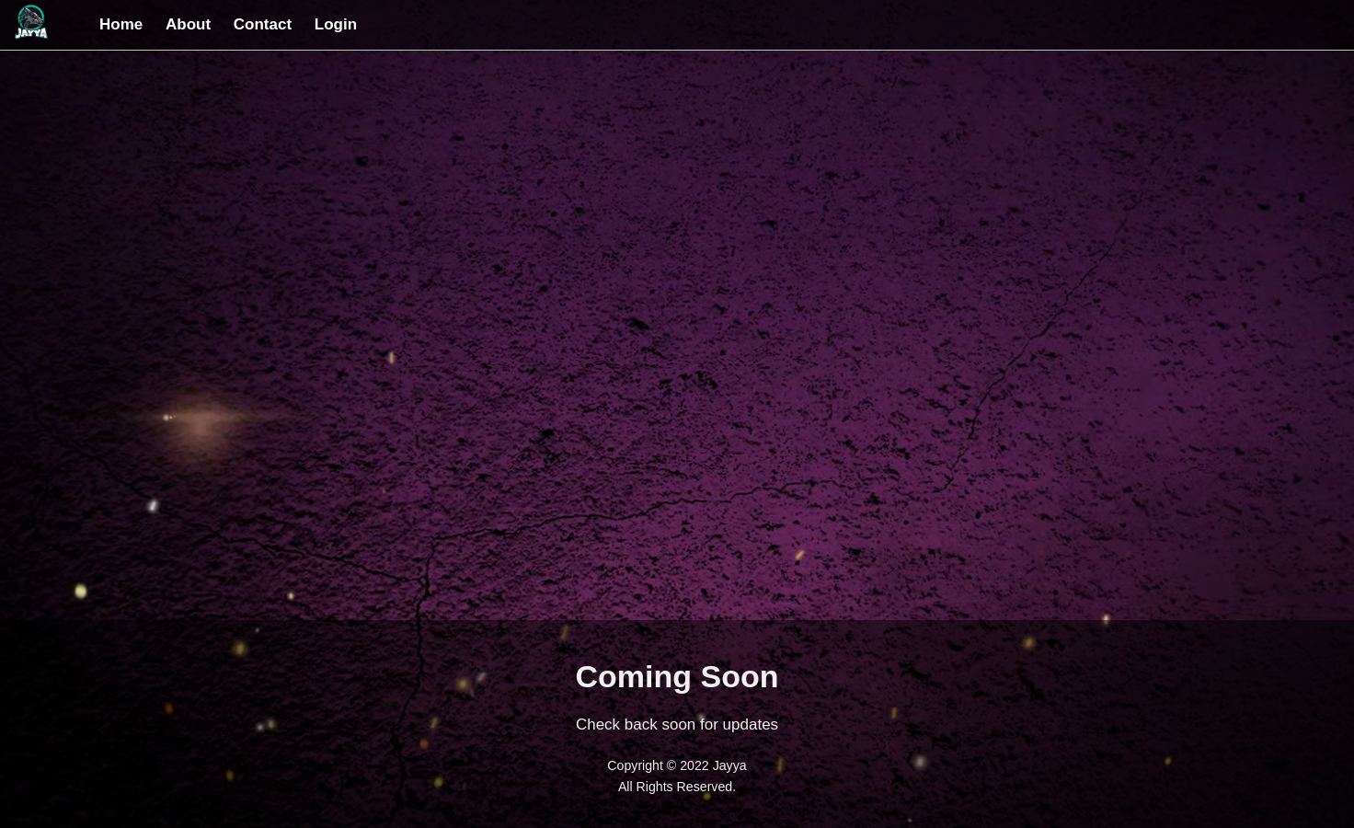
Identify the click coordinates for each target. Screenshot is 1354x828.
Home (121, 24)
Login (336, 24)
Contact (263, 24)
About (188, 24)
